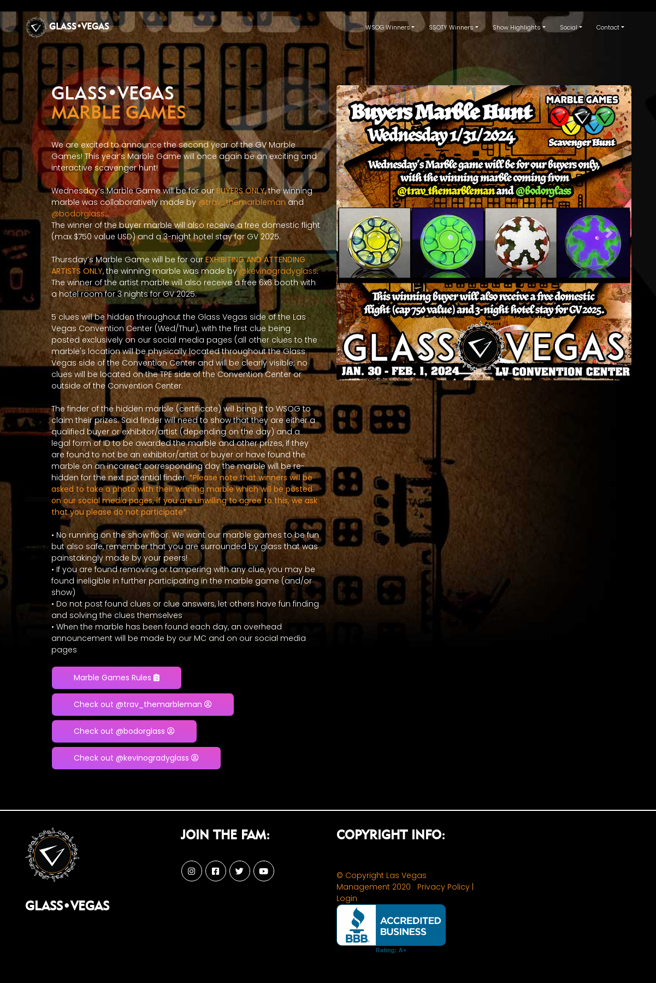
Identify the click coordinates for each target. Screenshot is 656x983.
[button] (358, 232)
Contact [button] (607, 27)
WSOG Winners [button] (387, 27)
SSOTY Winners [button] (451, 27)
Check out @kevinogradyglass (136, 757)
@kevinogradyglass (278, 271)
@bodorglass (78, 213)
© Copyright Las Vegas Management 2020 (381, 881)
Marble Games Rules (116, 677)
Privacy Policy (443, 886)
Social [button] (568, 27)
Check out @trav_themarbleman (143, 704)
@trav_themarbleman (242, 202)
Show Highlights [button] (517, 27)
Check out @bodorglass (124, 731)
